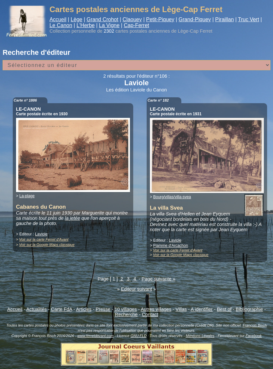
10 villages (126, 309)
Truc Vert (248, 19)
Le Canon (60, 25)
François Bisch (254, 325)
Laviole (41, 234)
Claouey (132, 19)
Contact (150, 314)
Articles (83, 309)
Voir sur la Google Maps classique (46, 245)
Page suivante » (158, 278)
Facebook (254, 336)
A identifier (201, 309)
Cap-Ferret (136, 25)
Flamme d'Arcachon (170, 245)
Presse (103, 309)
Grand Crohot (102, 19)
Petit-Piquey (160, 19)
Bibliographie (249, 309)
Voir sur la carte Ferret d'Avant (43, 239)
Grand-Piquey (195, 19)
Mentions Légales (200, 336)
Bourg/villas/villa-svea (172, 197)
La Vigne (109, 25)
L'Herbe (86, 25)
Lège (76, 19)
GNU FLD (139, 336)
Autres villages (156, 309)
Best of (224, 309)
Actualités (36, 309)
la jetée (72, 218)
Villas (181, 309)
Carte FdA (61, 309)
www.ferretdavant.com (95, 336)
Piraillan (224, 19)
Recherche (126, 314)
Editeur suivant (136, 289)
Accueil (57, 19)
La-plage (27, 196)
